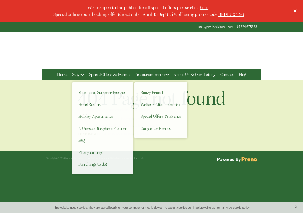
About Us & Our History (194, 74)
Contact (227, 74)
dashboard (75, 158)
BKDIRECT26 (231, 14)
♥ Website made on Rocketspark (126, 158)
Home (62, 74)
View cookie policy (238, 207)
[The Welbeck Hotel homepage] (151, 50)
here (204, 7)
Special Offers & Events (109, 74)
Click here (87, 134)
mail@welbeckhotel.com (215, 27)
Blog (242, 74)
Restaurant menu (151, 74)
